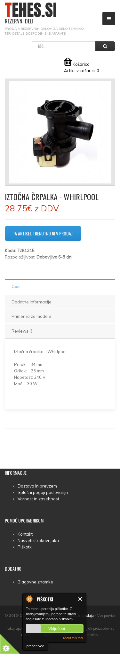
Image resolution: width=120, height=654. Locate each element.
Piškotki (25, 546)
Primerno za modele (31, 316)
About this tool (73, 638)
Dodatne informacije (32, 301)
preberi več (35, 646)
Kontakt (25, 534)
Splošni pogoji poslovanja (43, 492)
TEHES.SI (31, 13)
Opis (16, 286)
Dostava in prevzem (37, 485)
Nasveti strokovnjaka (38, 540)
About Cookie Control (29, 598)
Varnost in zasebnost (38, 498)
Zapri (80, 599)
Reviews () (22, 331)
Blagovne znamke (35, 581)
